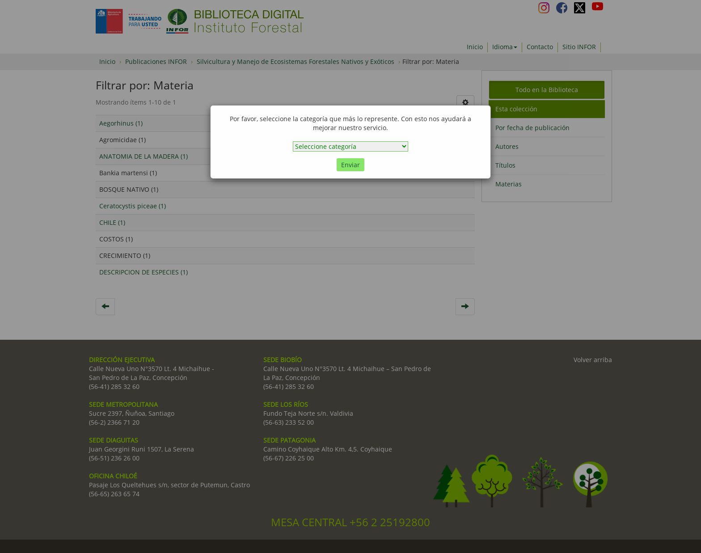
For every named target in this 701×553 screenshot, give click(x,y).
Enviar (350, 164)
